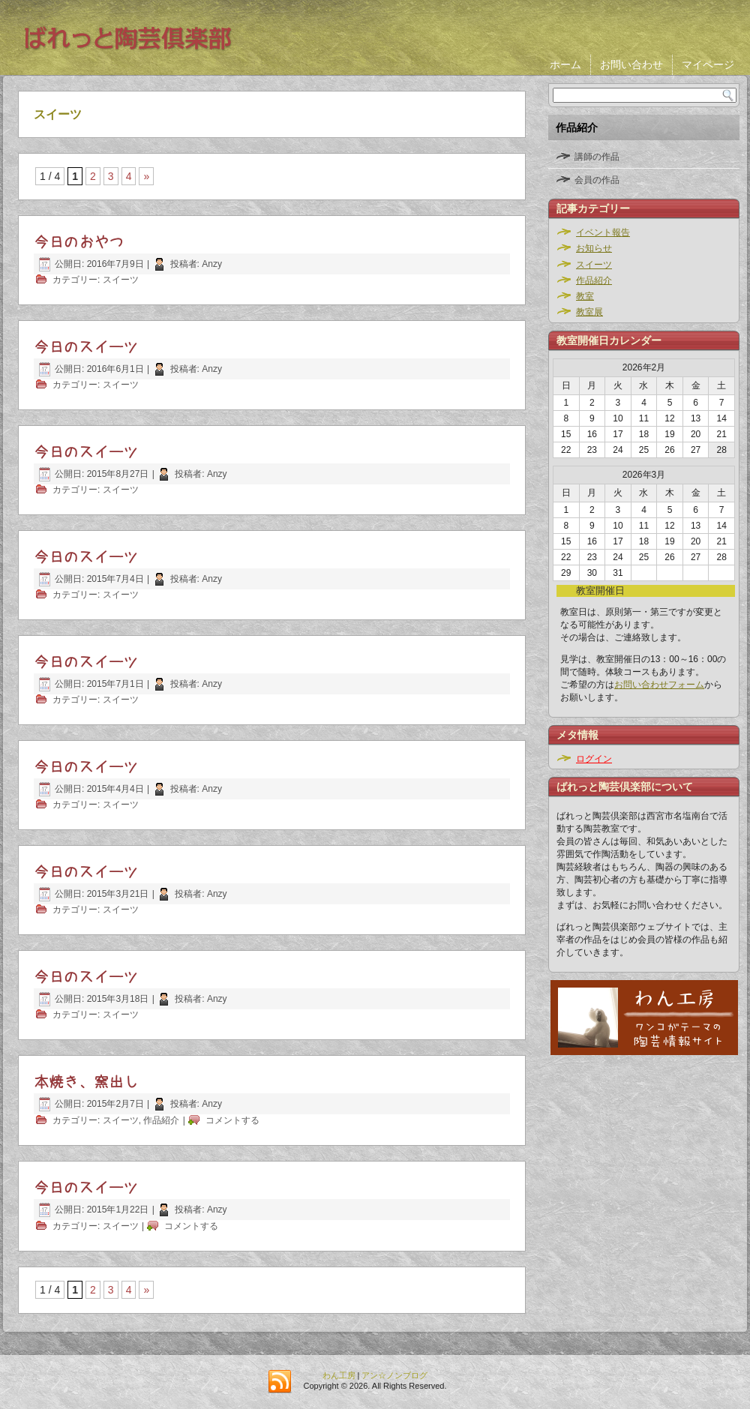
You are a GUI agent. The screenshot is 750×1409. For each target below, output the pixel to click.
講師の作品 (597, 156)
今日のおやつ (79, 242)
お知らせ (594, 248)
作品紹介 (161, 1120)
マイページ (708, 64)
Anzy (212, 264)
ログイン (594, 759)
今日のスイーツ (86, 347)
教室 (585, 296)
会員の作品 (597, 180)
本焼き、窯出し (86, 1082)
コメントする (233, 1120)
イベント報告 (603, 232)
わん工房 (339, 1375)
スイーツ (121, 279)
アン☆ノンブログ (395, 1375)
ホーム (565, 64)
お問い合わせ (631, 64)
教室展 (589, 312)
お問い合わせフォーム (659, 684)
